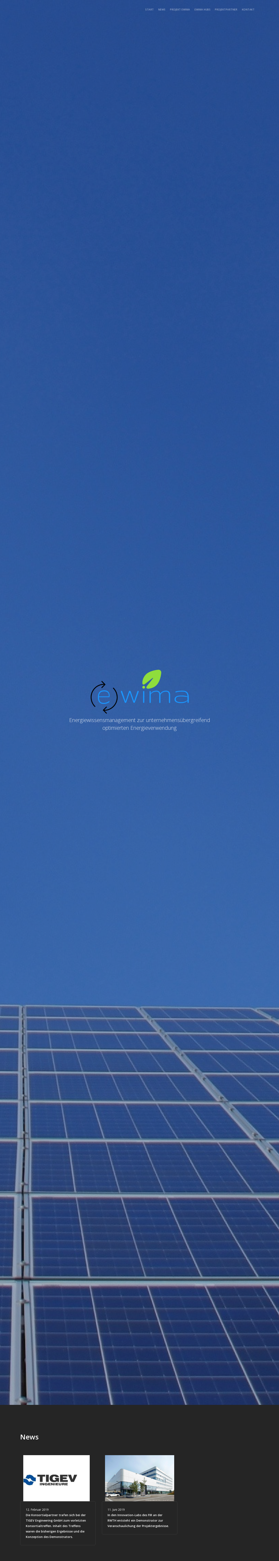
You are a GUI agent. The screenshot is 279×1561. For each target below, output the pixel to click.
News (162, 9)
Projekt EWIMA (180, 9)
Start (149, 9)
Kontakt (248, 9)
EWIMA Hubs (202, 9)
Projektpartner (226, 9)
